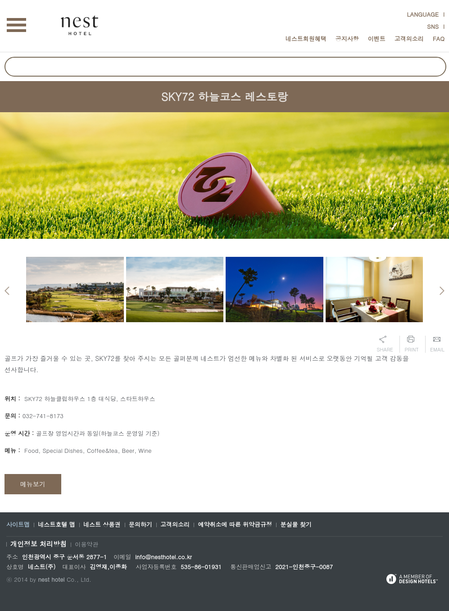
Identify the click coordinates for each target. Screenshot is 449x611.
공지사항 (347, 38)
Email (437, 344)
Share (384, 344)
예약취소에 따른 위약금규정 (235, 524)
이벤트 (377, 38)
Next (442, 291)
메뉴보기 (32, 483)
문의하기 (140, 524)
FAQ (438, 38)
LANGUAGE (423, 14)
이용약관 (86, 544)
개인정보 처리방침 (38, 544)
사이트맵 (18, 524)
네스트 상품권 (101, 524)
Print (411, 344)
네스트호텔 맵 (56, 524)
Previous (7, 291)
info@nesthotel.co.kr (163, 556)
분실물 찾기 (295, 524)
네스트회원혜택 (306, 38)
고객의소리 (409, 38)
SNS (433, 26)
